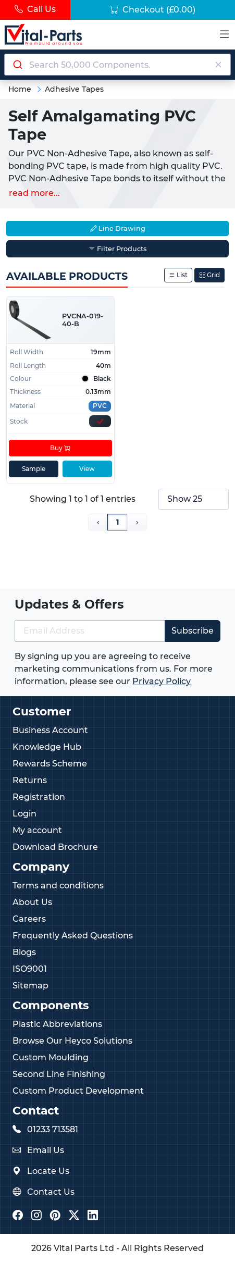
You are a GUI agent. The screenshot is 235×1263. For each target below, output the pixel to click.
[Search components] (117, 64)
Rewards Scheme (50, 764)
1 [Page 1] (117, 522)
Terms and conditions (58, 885)
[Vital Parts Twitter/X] (74, 1216)
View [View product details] (87, 469)
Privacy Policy (161, 681)
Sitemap (30, 985)
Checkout (152, 10)
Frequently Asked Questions (73, 935)
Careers (29, 919)
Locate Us (48, 1171)
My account (37, 830)
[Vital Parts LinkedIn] (93, 1216)
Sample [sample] (33, 469)
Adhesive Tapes (74, 89)
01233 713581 (52, 1129)
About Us (32, 902)
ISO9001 (30, 969)
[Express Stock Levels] (100, 422)
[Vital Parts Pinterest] (55, 1216)
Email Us (45, 1150)
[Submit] (17, 64)
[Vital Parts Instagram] (36, 1216)
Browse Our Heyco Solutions (72, 1041)
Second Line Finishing (59, 1074)
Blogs (24, 952)
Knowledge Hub (47, 747)
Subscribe (192, 631)
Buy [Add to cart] (60, 448)
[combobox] (117, 65)
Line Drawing (117, 228)
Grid (209, 275)
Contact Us (51, 1192)
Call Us (35, 9)
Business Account (50, 730)
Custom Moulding (51, 1057)
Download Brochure (55, 847)
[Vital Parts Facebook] (18, 1216)
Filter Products (117, 249)
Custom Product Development (78, 1091)
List (178, 275)
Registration (39, 797)
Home (19, 89)
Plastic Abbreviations (57, 1024)
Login (24, 814)
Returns (30, 780)
